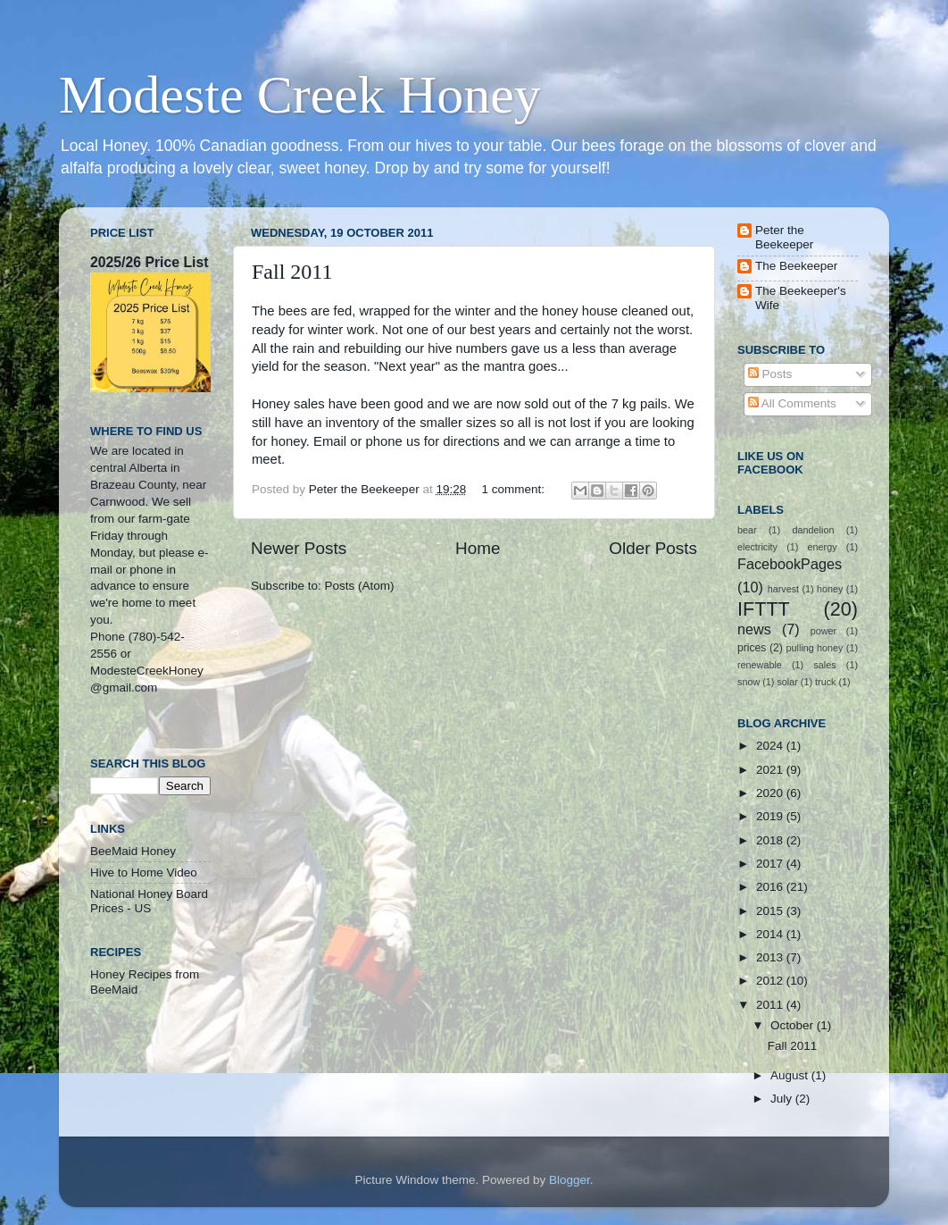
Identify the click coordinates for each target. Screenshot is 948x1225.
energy (822, 546)
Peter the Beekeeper (784, 237)
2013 (771, 957)
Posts (770, 374)
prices (751, 648)
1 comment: (514, 489)
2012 (771, 980)
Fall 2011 (292, 271)
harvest (783, 588)
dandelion (814, 529)
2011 (771, 1004)
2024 (771, 745)
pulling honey (815, 647)
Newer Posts (298, 548)
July (782, 1098)
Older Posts (653, 548)
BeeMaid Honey (133, 851)
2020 (771, 793)
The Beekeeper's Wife (800, 298)
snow (748, 681)
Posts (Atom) (360, 585)
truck (825, 681)
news (754, 629)
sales (824, 664)
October (793, 1025)
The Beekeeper (796, 266)
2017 (771, 863)
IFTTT (763, 609)
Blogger (569, 1180)
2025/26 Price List (149, 262)
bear (747, 529)
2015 (771, 911)
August (790, 1075)
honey (830, 588)
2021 (771, 769)
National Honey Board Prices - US (149, 901)
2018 (771, 840)
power (823, 630)
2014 (771, 934)
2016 (771, 887)
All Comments (792, 403)
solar (787, 681)
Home (477, 548)
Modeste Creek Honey (300, 94)
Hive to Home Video (143, 872)
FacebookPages (789, 564)
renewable (759, 664)
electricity (757, 546)
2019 (771, 816)
